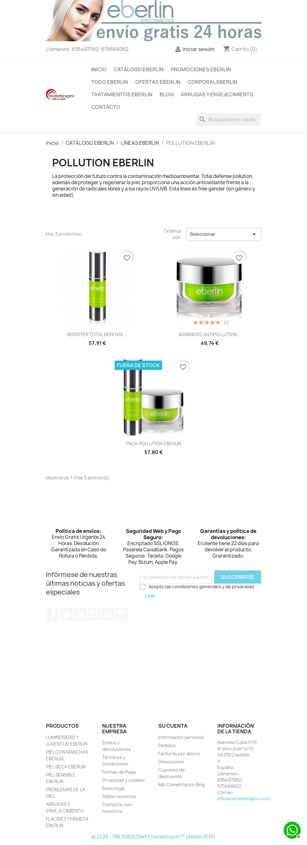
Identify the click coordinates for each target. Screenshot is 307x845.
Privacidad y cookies (123, 780)
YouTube (94, 614)
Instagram (121, 614)
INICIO (98, 69)
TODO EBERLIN (109, 81)
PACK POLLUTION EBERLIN (153, 444)
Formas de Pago (119, 772)
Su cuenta (172, 725)
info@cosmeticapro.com (243, 799)
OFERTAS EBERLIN (158, 81)
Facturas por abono (179, 753)
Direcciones (171, 762)
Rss (80, 614)
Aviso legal (113, 788)
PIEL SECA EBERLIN (66, 767)
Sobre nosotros (119, 796)
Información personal (181, 737)
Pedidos (167, 745)
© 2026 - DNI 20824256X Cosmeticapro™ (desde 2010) (154, 836)
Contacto (105, 107)
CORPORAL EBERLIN (212, 81)
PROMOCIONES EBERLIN (201, 69)
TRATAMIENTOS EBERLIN (121, 94)
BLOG (167, 94)
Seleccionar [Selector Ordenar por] (224, 234)
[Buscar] (228, 119)
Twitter (66, 614)
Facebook (53, 614)
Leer (150, 595)
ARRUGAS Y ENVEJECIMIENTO (217, 94)
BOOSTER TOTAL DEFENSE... (97, 334)
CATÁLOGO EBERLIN (139, 69)
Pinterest (108, 614)
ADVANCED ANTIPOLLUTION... (210, 334)
